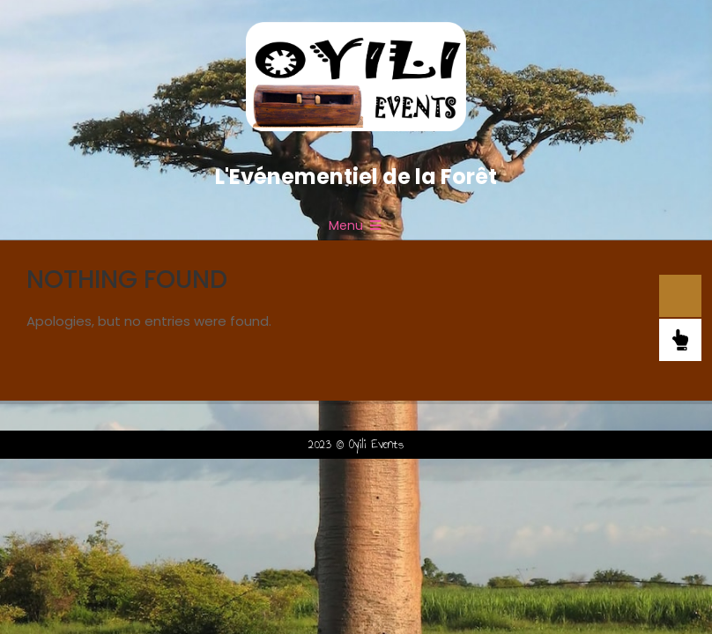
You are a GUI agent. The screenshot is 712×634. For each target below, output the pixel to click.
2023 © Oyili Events (356, 444)
